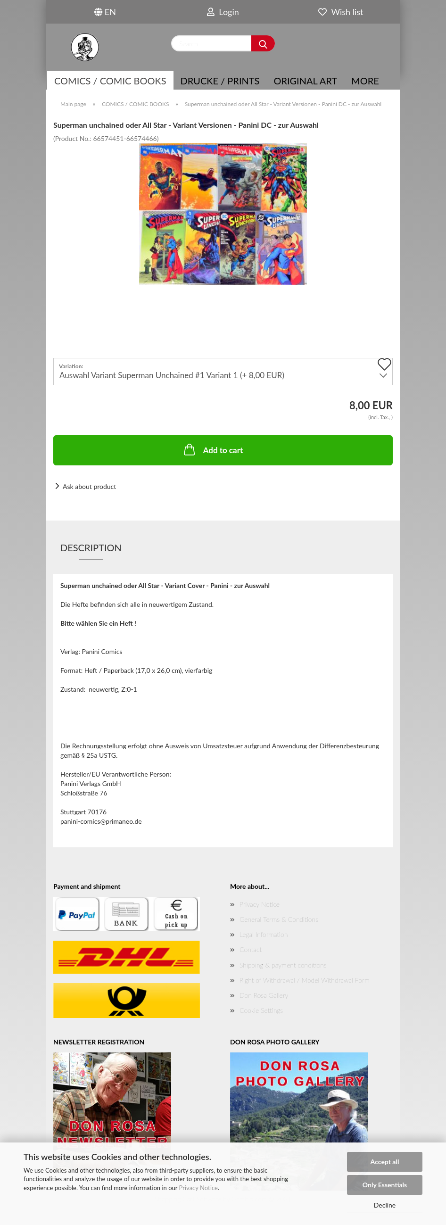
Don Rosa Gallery (264, 995)
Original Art (305, 80)
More (365, 80)
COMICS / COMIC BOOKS (110, 80)
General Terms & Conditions (279, 919)
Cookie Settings (261, 1010)
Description (91, 547)
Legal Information (264, 934)
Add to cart (212, 449)
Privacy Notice (198, 1188)
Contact (251, 949)
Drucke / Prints (220, 80)
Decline (385, 1205)
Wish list (340, 12)
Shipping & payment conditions (283, 965)
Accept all (385, 1162)
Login (223, 12)
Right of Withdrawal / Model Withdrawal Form (305, 980)
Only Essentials (385, 1185)
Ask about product (89, 486)
